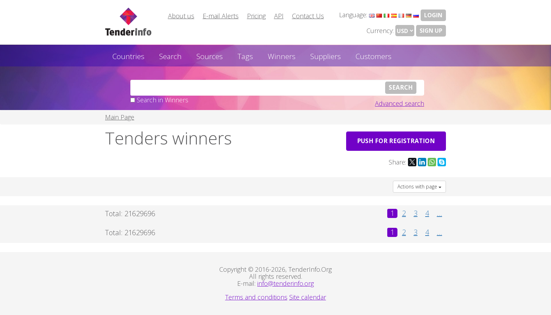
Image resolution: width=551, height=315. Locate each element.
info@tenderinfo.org (285, 283)
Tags (245, 56)
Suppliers (325, 56)
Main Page (119, 117)
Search (170, 56)
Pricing (256, 15)
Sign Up (431, 30)
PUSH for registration (396, 141)
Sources (209, 56)
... (439, 213)
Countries (128, 56)
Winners (282, 56)
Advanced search (399, 103)
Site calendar (307, 297)
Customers (373, 56)
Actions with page (419, 186)
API (279, 15)
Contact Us (308, 15)
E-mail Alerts (221, 15)
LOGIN (433, 15)
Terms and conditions (256, 297)
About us (181, 15)
